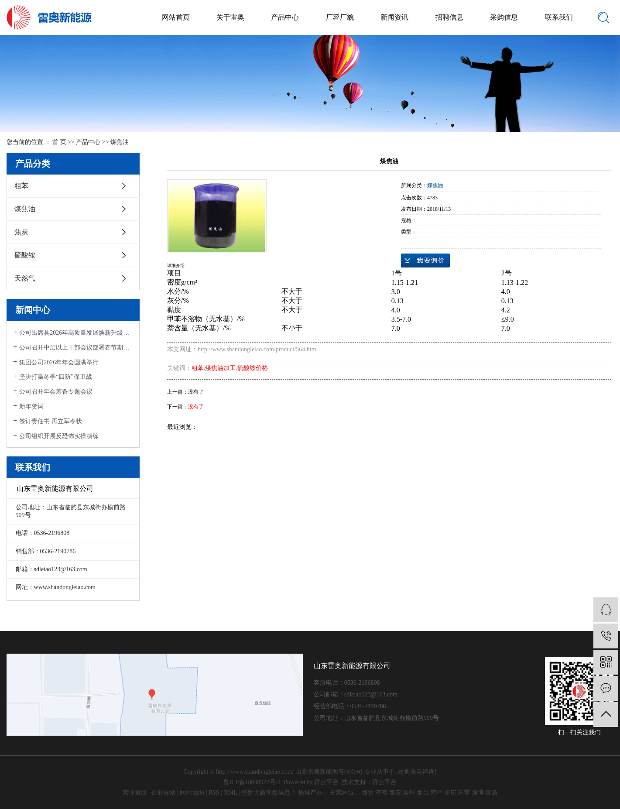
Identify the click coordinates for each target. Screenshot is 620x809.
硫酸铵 (24, 255)
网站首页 (176, 17)
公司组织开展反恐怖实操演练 (59, 436)
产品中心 (285, 17)
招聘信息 (449, 17)
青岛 (491, 792)
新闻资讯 (394, 17)
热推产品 (310, 792)
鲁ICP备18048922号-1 (252, 782)
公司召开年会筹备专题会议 (55, 391)
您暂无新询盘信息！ (268, 792)
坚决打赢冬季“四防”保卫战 (55, 377)
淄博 (478, 792)
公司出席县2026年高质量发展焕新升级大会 (76, 332)
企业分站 (163, 792)
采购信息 (504, 17)
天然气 (24, 278)
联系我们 (559, 17)
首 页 (59, 142)
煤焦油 (119, 142)
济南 (381, 792)
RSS (214, 792)
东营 (464, 792)
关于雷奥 (230, 17)
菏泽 (436, 792)
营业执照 (135, 792)
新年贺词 (31, 406)
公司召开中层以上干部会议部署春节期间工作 (76, 347)
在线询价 (425, 260)
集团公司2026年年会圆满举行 (59, 362)
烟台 (423, 792)
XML (230, 792)
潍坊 (368, 792)
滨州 (409, 792)
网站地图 (192, 792)
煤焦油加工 (220, 368)
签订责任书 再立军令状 (50, 421)
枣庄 (450, 792)
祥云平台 (326, 782)
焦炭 (21, 232)
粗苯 (21, 185)
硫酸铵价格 (252, 368)
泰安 (395, 792)
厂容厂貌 (340, 17)
